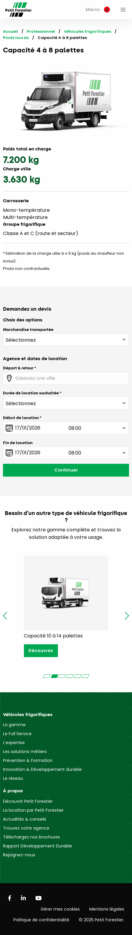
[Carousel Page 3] (62, 676)
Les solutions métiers (25, 751)
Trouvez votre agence (26, 828)
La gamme (14, 725)
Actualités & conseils (24, 819)
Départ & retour (18, 368)
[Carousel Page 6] (85, 676)
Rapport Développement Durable (37, 846)
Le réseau (13, 778)
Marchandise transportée (28, 329)
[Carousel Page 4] (70, 676)
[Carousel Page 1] (46, 676)
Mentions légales (106, 909)
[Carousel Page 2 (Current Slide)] (54, 676)
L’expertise (14, 743)
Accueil (10, 31)
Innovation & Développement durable (42, 769)
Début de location (21, 417)
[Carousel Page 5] (78, 676)
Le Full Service (17, 734)
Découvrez (40, 651)
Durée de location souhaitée (31, 393)
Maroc (98, 10)
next (127, 616)
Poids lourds (16, 38)
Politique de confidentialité (41, 920)
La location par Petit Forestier (33, 810)
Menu (123, 9)
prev (5, 616)
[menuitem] (98, 9)
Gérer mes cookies (60, 909)
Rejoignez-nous (19, 855)
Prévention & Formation (28, 760)
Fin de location (18, 442)
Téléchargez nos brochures (31, 837)
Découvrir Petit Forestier (28, 801)
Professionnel (41, 31)
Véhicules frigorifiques (87, 31)
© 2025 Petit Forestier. (101, 920)
